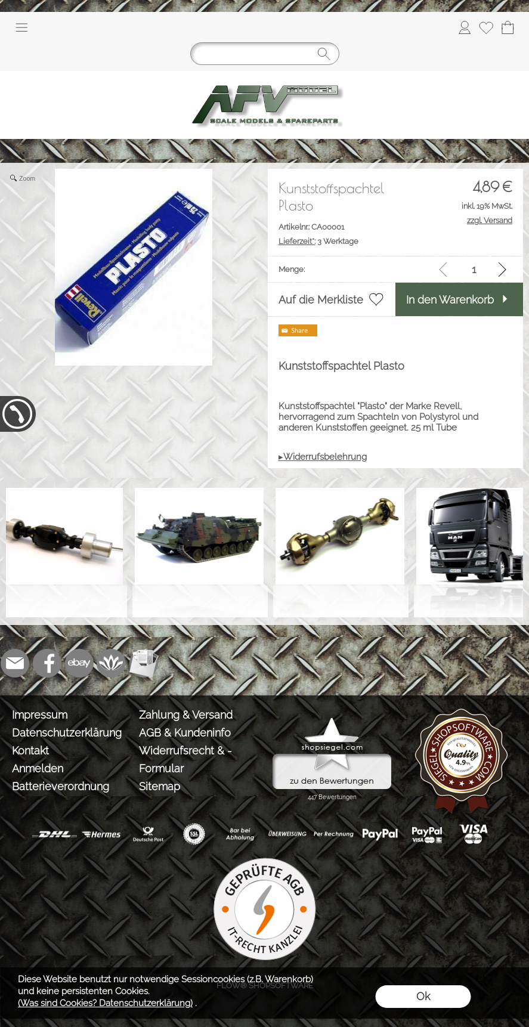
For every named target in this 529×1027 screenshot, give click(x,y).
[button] (21, 27)
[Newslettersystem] (144, 663)
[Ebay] (79, 663)
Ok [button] (423, 996)
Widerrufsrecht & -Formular (185, 759)
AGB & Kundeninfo (185, 732)
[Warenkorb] (507, 27)
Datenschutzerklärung (67, 732)
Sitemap (159, 786)
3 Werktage (318, 241)
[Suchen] (264, 53)
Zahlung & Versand (186, 715)
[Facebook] (47, 663)
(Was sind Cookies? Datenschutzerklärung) (105, 1003)
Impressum (39, 715)
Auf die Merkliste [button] (321, 299)
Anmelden (37, 768)
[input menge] (473, 269)
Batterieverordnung (60, 786)
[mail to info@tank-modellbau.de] (15, 663)
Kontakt (30, 750)
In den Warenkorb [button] (450, 299)
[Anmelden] (464, 27)
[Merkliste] (486, 27)
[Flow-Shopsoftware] (111, 663)
